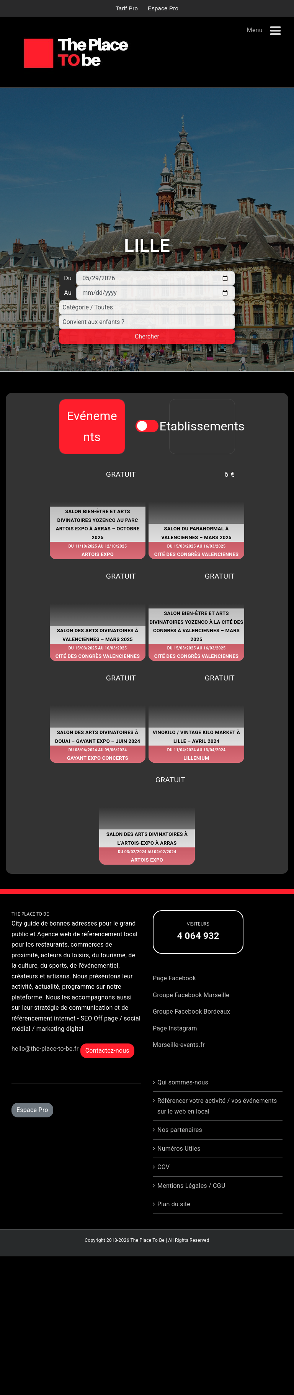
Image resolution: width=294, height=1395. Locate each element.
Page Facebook (174, 978)
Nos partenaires (179, 1129)
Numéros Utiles (179, 1148)
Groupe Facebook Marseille (191, 995)
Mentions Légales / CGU (191, 1185)
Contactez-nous (107, 1050)
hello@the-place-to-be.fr (44, 1048)
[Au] (155, 293)
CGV (163, 1167)
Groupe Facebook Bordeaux (191, 1011)
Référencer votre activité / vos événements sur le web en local (217, 1106)
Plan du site (173, 1204)
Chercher (147, 336)
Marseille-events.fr (179, 1044)
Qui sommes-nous (182, 1082)
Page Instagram (175, 1028)
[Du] (155, 278)
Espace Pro (32, 1110)
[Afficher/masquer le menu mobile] (276, 31)
